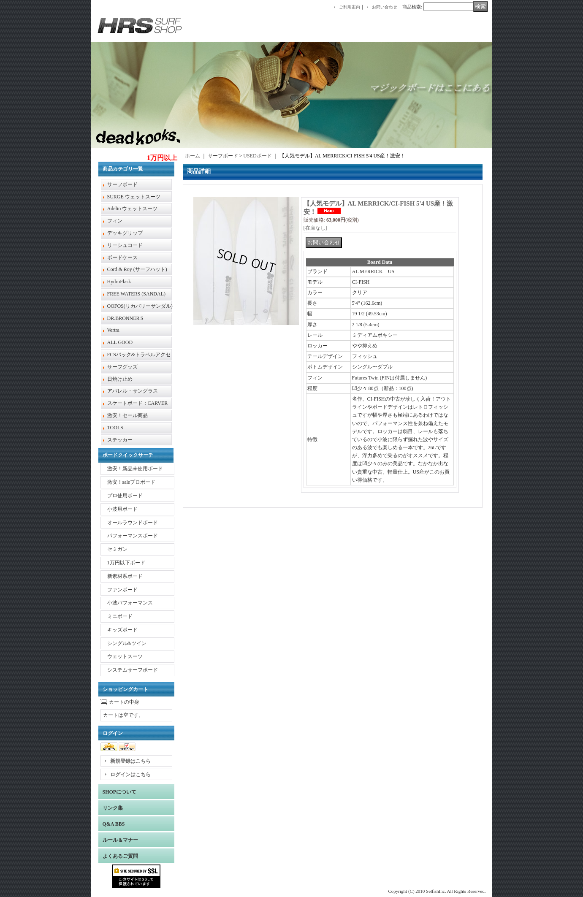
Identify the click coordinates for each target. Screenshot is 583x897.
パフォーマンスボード (132, 536)
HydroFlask (119, 282)
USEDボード (257, 156)
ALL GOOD (120, 342)
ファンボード (122, 590)
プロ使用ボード (125, 496)
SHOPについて (120, 792)
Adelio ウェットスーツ (132, 208)
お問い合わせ (384, 7)
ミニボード (120, 616)
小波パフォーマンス (130, 603)
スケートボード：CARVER (137, 403)
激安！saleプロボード (131, 482)
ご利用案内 (349, 7)
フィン (114, 221)
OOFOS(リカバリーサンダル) (140, 306)
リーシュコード (125, 245)
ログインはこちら (130, 775)
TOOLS (115, 428)
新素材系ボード (125, 576)
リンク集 (113, 808)
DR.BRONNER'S (125, 318)
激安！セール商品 (127, 415)
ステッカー (120, 440)
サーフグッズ (122, 367)
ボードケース (122, 257)
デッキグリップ (125, 233)
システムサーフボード (132, 670)
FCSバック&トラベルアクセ (139, 355)
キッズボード (122, 630)
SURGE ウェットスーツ (133, 197)
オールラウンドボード (132, 523)
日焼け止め (120, 379)
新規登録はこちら (130, 761)
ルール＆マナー (120, 840)
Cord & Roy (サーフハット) (137, 269)
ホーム (192, 156)
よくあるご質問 (120, 856)
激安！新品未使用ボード (135, 469)
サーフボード (122, 184)
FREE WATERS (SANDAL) (136, 294)
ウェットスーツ (125, 656)
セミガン (117, 549)
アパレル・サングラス (132, 391)
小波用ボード (122, 509)
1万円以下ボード (126, 563)
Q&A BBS (114, 824)
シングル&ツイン (126, 643)
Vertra (113, 330)
